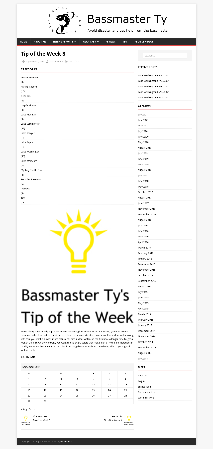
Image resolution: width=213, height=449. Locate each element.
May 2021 (143, 125)
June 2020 (143, 136)
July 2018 (143, 175)
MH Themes (66, 441)
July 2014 (143, 358)
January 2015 (145, 325)
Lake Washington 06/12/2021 (154, 86)
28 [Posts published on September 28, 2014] (125, 395)
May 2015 (143, 303)
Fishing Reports (63, 41)
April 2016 (143, 242)
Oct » (31, 409)
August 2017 (144, 197)
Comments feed (146, 392)
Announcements (29, 77)
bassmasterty (56, 61)
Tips (125, 41)
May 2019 (143, 164)
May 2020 (143, 142)
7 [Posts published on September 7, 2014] (125, 379)
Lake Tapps (27, 142)
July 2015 (143, 292)
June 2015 (143, 297)
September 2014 (147, 347)
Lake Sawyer (27, 133)
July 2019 (143, 153)
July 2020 (143, 131)
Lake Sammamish (30, 123)
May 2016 (143, 236)
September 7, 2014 (34, 61)
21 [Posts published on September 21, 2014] (125, 390)
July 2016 (143, 225)
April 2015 (143, 308)
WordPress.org (146, 397)
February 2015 (145, 319)
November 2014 (146, 336)
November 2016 (146, 208)
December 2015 (146, 264)
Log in (141, 381)
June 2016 (143, 231)
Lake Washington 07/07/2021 (154, 80)
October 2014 (145, 342)
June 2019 (143, 158)
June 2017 (143, 203)
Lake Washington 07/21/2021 (154, 75)
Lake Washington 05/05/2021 (154, 97)
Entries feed (144, 386)
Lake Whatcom (29, 160)
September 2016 (147, 214)
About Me (40, 41)
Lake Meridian (28, 114)
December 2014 (146, 330)
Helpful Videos (143, 41)
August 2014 (144, 352)
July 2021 (143, 114)
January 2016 (145, 258)
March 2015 (144, 314)
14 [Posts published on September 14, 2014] (125, 384)
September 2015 (147, 280)
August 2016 (144, 219)
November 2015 (146, 269)
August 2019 (144, 147)
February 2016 (145, 253)
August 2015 (144, 286)
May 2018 (143, 186)
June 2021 (143, 120)
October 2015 (145, 275)
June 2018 (143, 181)
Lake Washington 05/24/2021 (154, 92)
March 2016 (144, 247)
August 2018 (144, 169)
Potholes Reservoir (31, 179)
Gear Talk (89, 41)
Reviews (111, 41)
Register (142, 375)
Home (23, 41)
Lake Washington (30, 151)
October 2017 (145, 192)
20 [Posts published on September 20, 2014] (109, 390)
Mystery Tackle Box (31, 170)
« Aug (24, 409)
